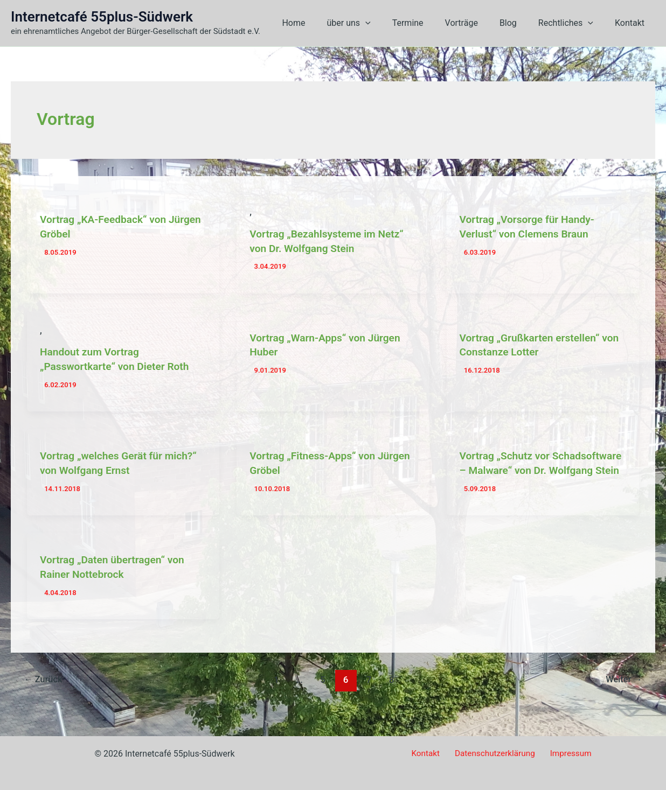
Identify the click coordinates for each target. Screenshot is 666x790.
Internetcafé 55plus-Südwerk (102, 17)
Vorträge (476, 23)
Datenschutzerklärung (495, 754)
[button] (389, 23)
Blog (519, 23)
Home (321, 23)
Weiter (622, 689)
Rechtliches (572, 23)
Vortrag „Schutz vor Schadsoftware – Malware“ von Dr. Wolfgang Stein (543, 468)
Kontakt (632, 23)
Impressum (567, 754)
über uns (372, 23)
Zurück (45, 689)
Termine (427, 23)
